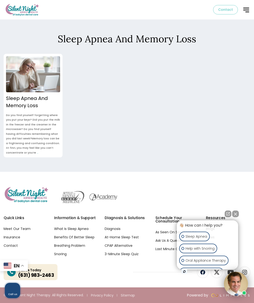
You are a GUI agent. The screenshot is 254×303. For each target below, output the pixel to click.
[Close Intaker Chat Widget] (235, 213)
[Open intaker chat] (184, 271)
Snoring (60, 254)
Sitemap (128, 295)
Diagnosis (113, 228)
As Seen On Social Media (176, 232)
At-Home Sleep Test (122, 237)
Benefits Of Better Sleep (74, 237)
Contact (225, 9)
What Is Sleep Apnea (71, 228)
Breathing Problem (69, 245)
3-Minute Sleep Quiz (122, 254)
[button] (246, 10)
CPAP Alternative (119, 245)
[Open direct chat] (228, 213)
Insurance (12, 237)
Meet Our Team (17, 228)
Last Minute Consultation (176, 249)
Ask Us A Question (170, 240)
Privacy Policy (102, 295)
